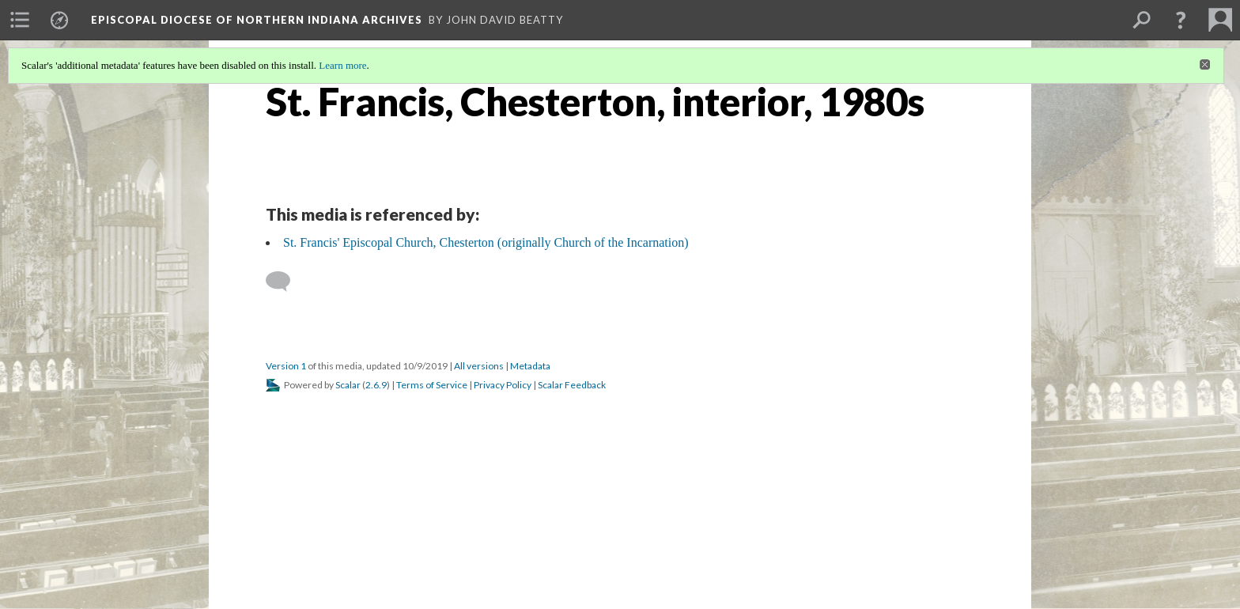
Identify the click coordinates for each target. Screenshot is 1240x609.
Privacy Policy (502, 385)
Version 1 (286, 366)
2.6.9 (376, 385)
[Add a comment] (285, 281)
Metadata (530, 366)
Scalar (348, 385)
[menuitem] (20, 20)
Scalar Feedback (572, 385)
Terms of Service (431, 385)
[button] (1180, 20)
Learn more (342, 65)
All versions (479, 366)
